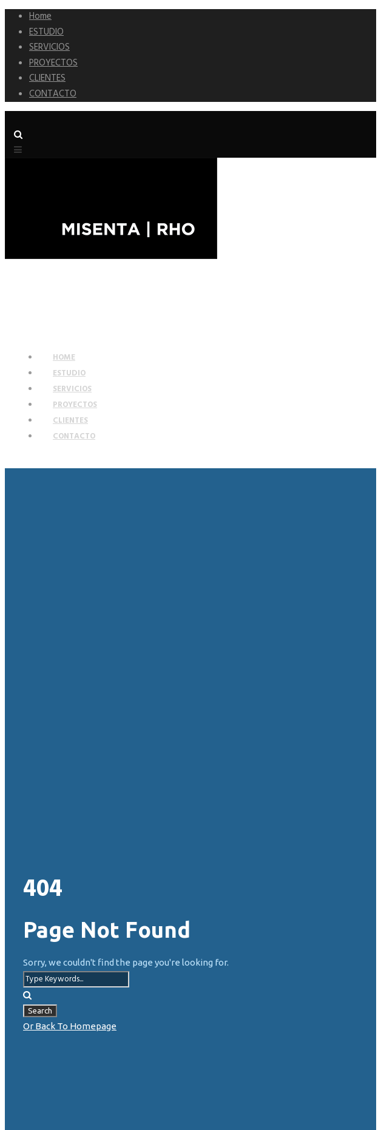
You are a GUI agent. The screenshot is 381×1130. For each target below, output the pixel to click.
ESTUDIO (46, 32)
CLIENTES (47, 78)
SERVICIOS (49, 47)
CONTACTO (52, 94)
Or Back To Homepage (69, 1026)
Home (40, 16)
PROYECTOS (53, 63)
